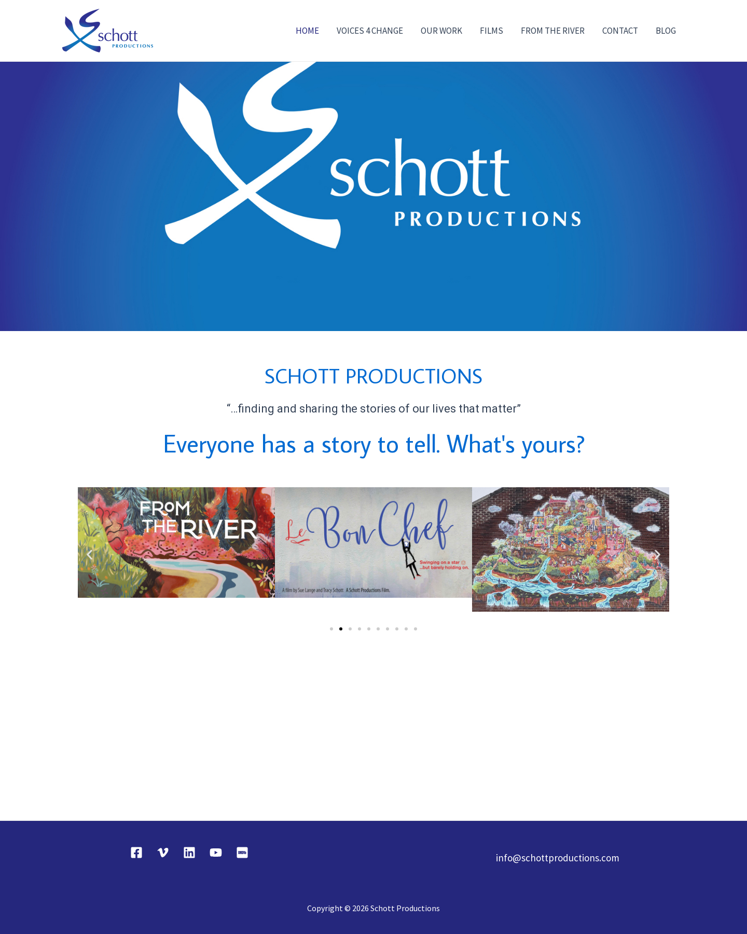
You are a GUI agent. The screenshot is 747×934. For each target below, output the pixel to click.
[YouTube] (216, 852)
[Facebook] (136, 852)
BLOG (666, 30)
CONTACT (620, 30)
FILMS (491, 30)
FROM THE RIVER (553, 30)
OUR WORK (441, 30)
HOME (307, 30)
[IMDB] (242, 852)
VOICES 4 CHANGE (370, 30)
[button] (89, 554)
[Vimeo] (163, 852)
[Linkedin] (189, 852)
